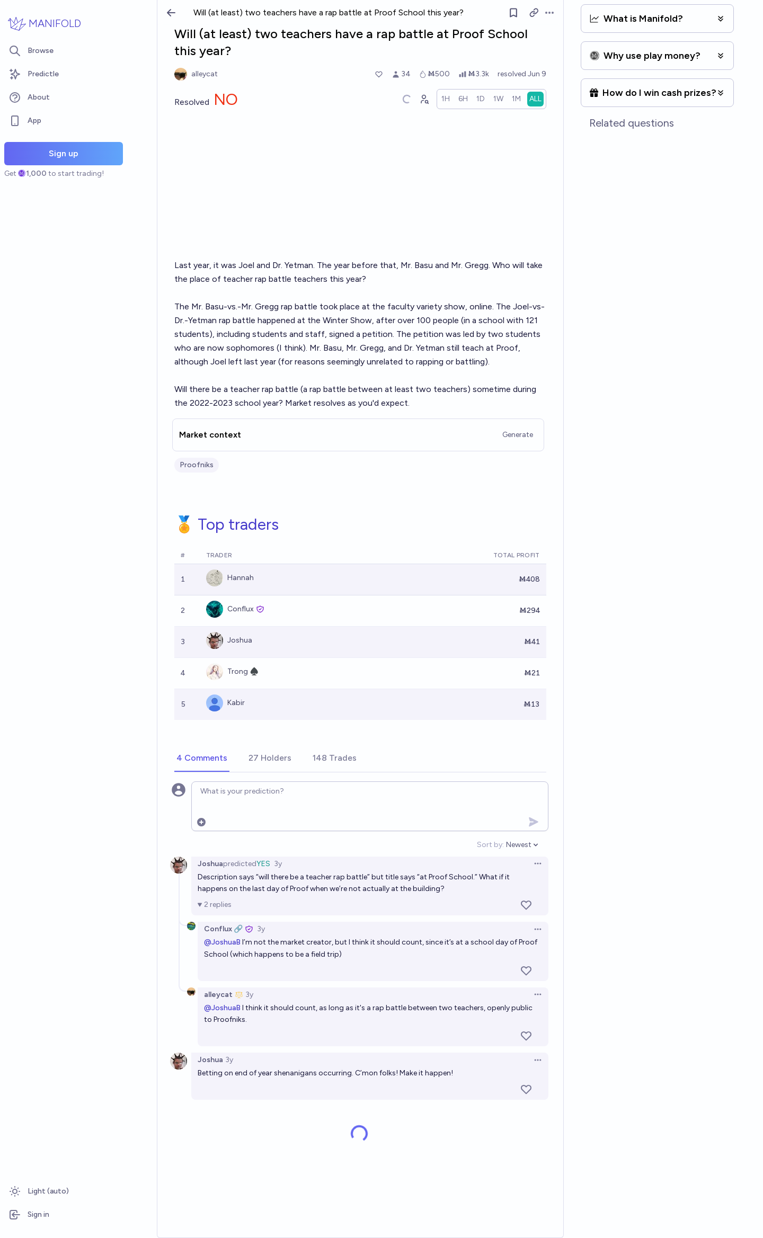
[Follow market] (513, 12)
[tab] (201, 758)
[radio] (445, 99)
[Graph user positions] (423, 99)
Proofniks (197, 464)
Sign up (63, 153)
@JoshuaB (222, 942)
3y (278, 863)
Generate (517, 434)
